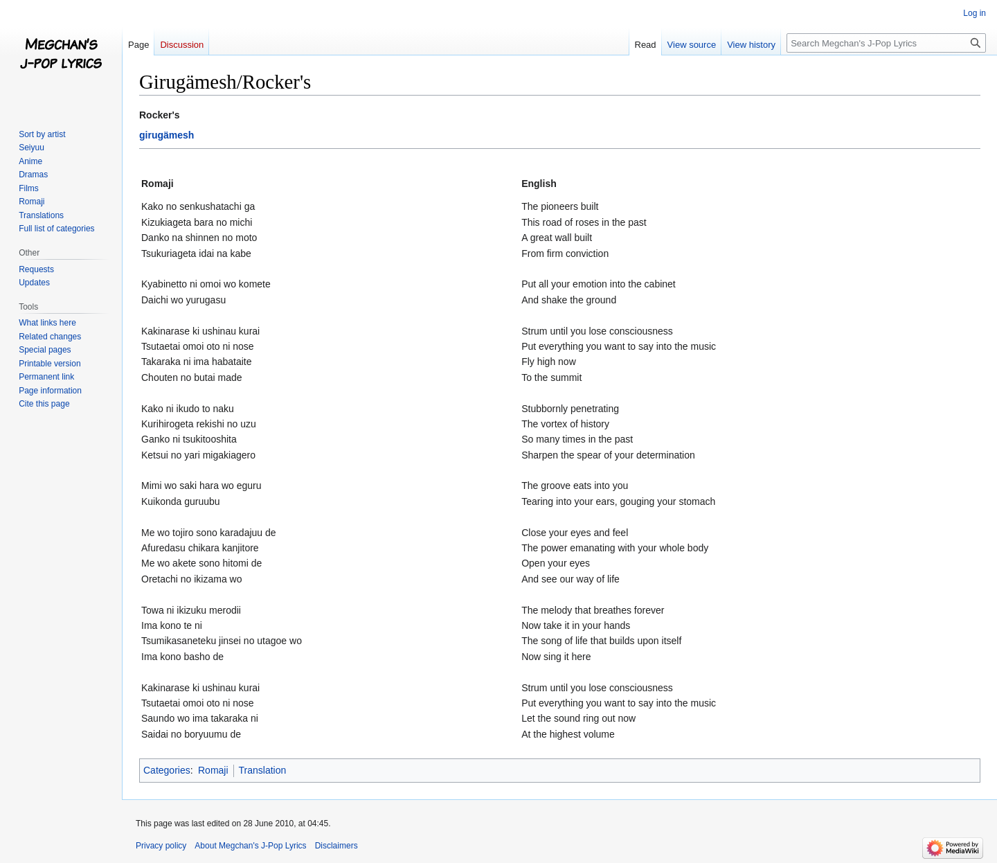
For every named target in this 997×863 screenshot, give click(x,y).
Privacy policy (161, 846)
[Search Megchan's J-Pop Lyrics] (886, 43)
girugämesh (166, 135)
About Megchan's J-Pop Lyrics (250, 846)
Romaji (213, 770)
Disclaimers (336, 846)
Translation (263, 770)
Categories (166, 770)
